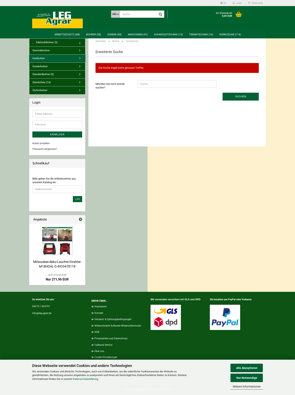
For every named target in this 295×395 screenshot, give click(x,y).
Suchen (240, 96)
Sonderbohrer (40, 66)
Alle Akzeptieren (246, 368)
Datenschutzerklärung (85, 378)
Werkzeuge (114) (230, 34)
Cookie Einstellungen (105, 357)
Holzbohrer (38, 58)
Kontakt (98, 313)
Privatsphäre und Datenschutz (111, 338)
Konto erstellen (41, 143)
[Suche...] (115, 14)
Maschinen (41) (138, 34)
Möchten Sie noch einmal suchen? (110, 85)
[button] (223, 3)
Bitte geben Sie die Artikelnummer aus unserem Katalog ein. (54, 180)
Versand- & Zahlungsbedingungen (113, 319)
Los (77, 199)
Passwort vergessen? (44, 148)
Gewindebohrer (41, 50)
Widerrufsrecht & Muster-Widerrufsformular (117, 325)
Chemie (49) (114, 34)
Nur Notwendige (246, 377)
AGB (96, 332)
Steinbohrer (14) (41, 82)
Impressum (100, 306)
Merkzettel (255, 3)
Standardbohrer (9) (43, 74)
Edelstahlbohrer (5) (45, 42)
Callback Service (103, 345)
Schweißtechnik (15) (168, 34)
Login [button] (237, 3)
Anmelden (57, 134)
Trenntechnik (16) (201, 34)
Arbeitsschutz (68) (67, 34)
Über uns (99, 351)
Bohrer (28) (93, 34)
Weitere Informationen (247, 386)
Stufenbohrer (39, 90)
